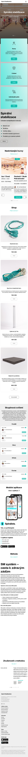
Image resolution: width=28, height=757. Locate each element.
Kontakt (2, 723)
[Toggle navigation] (25, 2)
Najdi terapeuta (4, 726)
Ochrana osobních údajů (5, 734)
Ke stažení (3, 718)
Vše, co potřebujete (12, 528)
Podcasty (3, 720)
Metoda (14, 20)
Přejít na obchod (14, 215)
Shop (14, 213)
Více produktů (14, 402)
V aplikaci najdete (12, 537)
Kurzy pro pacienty (4, 709)
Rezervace (24, 437)
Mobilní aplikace (14, 493)
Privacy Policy (20, 746)
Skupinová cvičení (14, 413)
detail (3, 437)
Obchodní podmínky (4, 732)
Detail (14, 260)
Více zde (14, 663)
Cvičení (14, 78)
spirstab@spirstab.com (5, 701)
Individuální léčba (4, 712)
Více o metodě (14, 562)
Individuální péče (14, 102)
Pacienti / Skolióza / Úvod (11, 182)
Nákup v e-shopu (4, 731)
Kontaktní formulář (4, 725)
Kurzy (14, 54)
